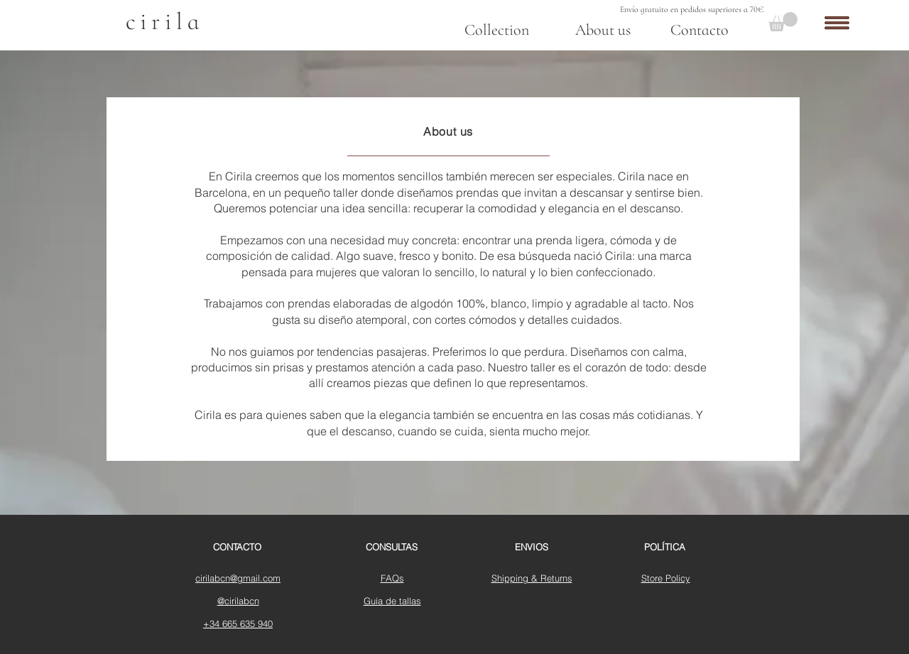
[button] (783, 21)
